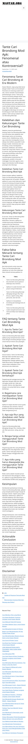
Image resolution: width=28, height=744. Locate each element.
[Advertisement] (14, 26)
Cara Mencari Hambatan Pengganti (12, 733)
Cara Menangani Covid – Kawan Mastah (14, 685)
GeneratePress (14, 741)
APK (5, 593)
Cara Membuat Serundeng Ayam (12, 687)
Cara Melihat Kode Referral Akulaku (12, 721)
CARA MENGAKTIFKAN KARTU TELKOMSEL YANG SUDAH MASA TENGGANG (11, 649)
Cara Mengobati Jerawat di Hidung (12, 629)
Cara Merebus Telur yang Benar (11, 615)
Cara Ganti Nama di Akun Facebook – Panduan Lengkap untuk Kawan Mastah (13, 658)
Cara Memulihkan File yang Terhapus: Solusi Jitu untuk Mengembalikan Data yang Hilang (13, 728)
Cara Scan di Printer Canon (10, 640)
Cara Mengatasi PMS (8, 654)
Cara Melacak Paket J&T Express (11, 622)
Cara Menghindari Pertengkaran (11, 724)
